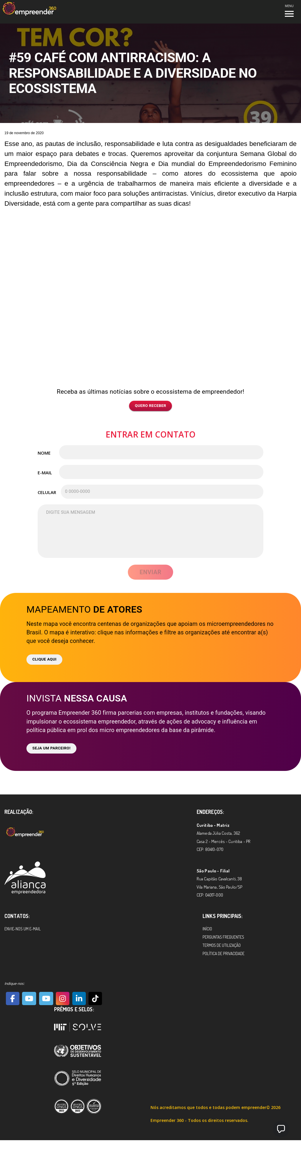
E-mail (45, 472)
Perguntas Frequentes (223, 937)
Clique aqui (44, 659)
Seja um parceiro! (51, 748)
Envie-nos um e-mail (22, 928)
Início (207, 928)
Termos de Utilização (222, 945)
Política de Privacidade (224, 953)
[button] (281, 1129)
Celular (47, 492)
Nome (44, 453)
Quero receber (150, 406)
